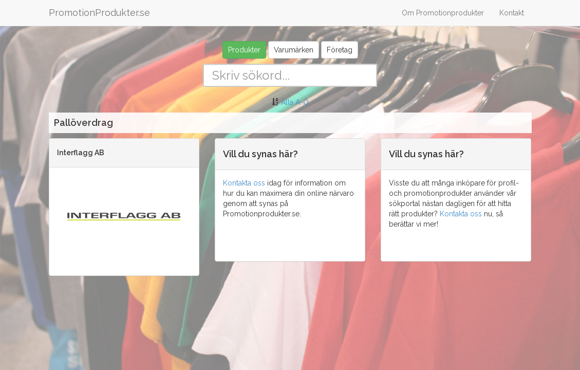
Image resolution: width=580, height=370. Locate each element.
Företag (339, 50)
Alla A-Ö (295, 102)
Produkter (244, 50)
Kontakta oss (244, 183)
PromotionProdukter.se (99, 12)
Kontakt (511, 13)
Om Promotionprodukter (443, 13)
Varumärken (293, 50)
